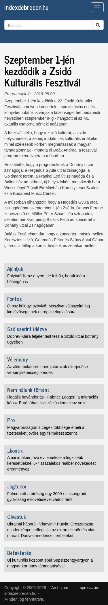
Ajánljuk (15, 268)
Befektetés (19, 552)
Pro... (12, 420)
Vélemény (17, 359)
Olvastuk (16, 516)
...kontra (15, 450)
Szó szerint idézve (27, 328)
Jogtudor (16, 486)
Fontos (14, 298)
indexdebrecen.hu (26, 7)
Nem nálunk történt (28, 389)
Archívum (59, 587)
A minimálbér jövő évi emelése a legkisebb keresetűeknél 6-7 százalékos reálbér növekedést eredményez (51, 463)
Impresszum (88, 587)
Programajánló (17, 93)
